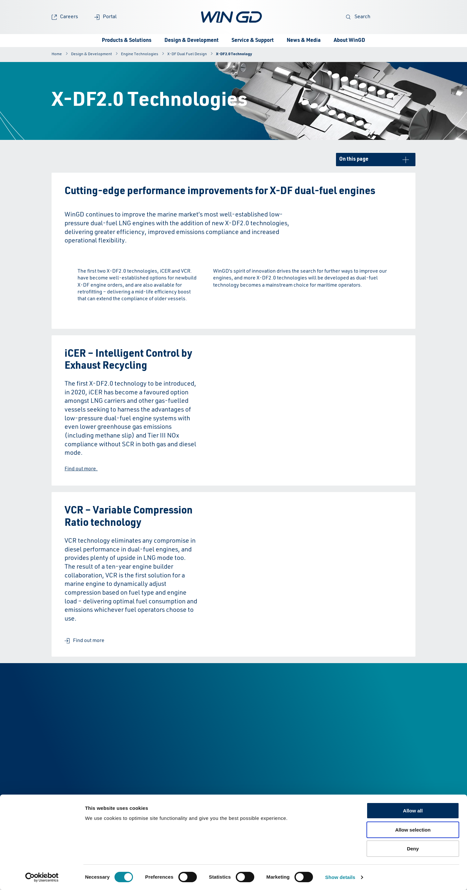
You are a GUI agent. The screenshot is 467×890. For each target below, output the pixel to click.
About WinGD (349, 40)
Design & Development (191, 40)
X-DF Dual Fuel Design (187, 54)
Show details (340, 877)
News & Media (304, 40)
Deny (413, 848)
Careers (65, 17)
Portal (105, 17)
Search (358, 17)
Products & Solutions (126, 40)
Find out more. (81, 469)
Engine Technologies (139, 54)
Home (57, 54)
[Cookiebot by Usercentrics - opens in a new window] (42, 877)
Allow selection (412, 830)
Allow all (413, 810)
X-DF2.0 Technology (234, 54)
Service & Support (253, 40)
